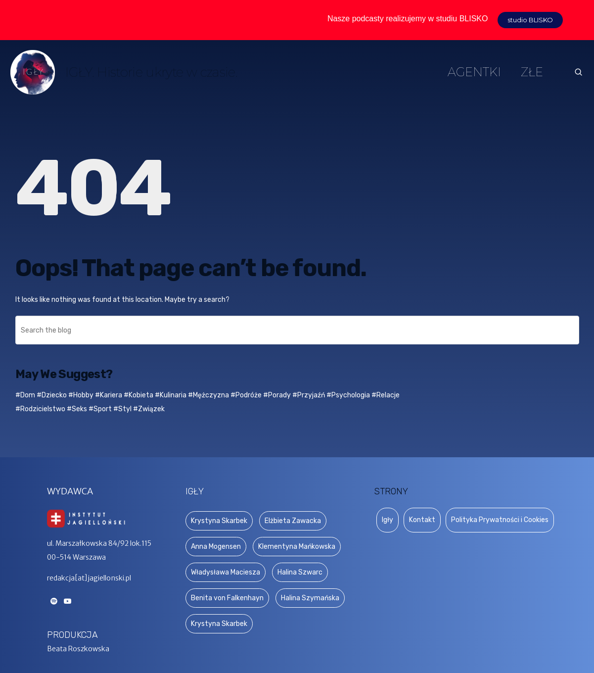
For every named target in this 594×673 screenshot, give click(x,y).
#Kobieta (138, 395)
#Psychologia (348, 395)
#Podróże (246, 395)
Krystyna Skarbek (219, 521)
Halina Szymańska (310, 598)
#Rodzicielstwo (40, 409)
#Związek (149, 409)
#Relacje (385, 395)
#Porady (277, 395)
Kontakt (422, 520)
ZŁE (532, 72)
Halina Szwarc (299, 572)
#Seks (77, 409)
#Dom (25, 395)
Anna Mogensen (216, 546)
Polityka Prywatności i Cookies (499, 520)
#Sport (100, 409)
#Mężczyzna (208, 395)
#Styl (122, 409)
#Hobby (80, 395)
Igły (387, 520)
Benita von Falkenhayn (227, 598)
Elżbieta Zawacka (293, 521)
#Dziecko (52, 395)
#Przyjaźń (308, 395)
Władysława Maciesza (225, 572)
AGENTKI (474, 72)
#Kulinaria (170, 395)
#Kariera (108, 395)
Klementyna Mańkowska (296, 546)
